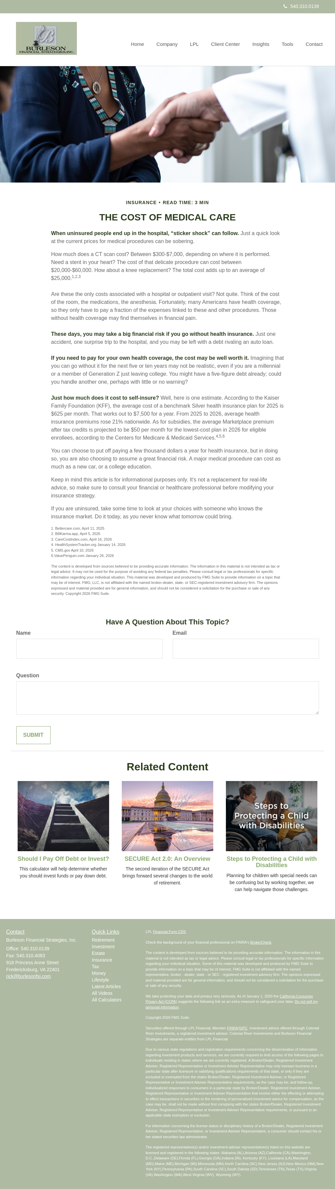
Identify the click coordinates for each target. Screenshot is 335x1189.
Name (23, 633)
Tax (95, 966)
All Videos (102, 993)
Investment (103, 946)
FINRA (232, 1028)
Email (180, 633)
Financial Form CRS (169, 932)
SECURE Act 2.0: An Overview (168, 859)
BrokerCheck (260, 942)
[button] (172, 39)
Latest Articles (106, 986)
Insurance (102, 960)
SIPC (243, 1028)
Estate (98, 953)
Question (27, 675)
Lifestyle (100, 980)
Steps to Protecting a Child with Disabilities (272, 862)
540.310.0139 (301, 6)
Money (99, 973)
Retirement (103, 940)
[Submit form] (33, 735)
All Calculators (106, 999)
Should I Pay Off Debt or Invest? (63, 859)
